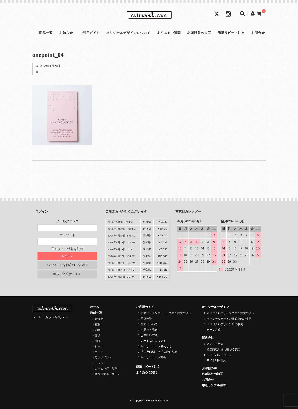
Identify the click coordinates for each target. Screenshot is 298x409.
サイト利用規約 (216, 360)
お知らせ (65, 33)
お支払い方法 (149, 335)
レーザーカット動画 (153, 357)
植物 (98, 324)
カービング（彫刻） (107, 368)
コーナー (100, 352)
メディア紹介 (215, 344)
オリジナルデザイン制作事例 (225, 324)
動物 (98, 330)
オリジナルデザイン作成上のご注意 (229, 318)
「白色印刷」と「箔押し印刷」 (160, 352)
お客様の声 (209, 368)
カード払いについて (153, 340)
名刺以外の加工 (200, 33)
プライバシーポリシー (221, 355)
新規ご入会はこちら (67, 274)
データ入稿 (214, 329)
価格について (149, 324)
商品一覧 (44, 33)
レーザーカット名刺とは (156, 346)
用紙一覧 (146, 318)
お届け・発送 (149, 329)
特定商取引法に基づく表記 (223, 349)
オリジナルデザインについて (128, 33)
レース (99, 346)
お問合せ (259, 33)
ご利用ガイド (89, 33)
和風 (98, 341)
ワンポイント (103, 357)
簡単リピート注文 (232, 33)
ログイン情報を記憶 (67, 249)
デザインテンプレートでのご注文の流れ (166, 313)
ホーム (94, 307)
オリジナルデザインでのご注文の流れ (230, 313)
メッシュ (100, 363)
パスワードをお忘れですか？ (67, 265)
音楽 (98, 335)
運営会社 (208, 337)
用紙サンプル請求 (214, 385)
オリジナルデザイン (107, 374)
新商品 (99, 319)
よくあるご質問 (169, 33)
